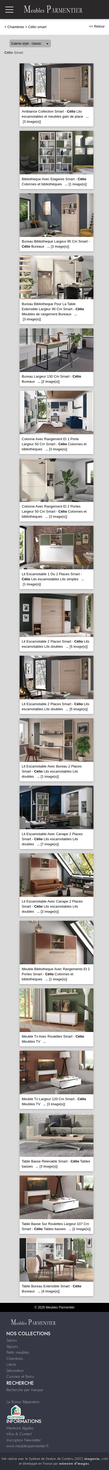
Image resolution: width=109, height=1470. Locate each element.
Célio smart (37, 27)
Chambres (16, 27)
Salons (11, 1340)
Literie (11, 1364)
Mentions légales (20, 1428)
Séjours (12, 1346)
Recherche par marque (24, 1390)
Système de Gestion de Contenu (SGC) (64, 1458)
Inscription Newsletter (23, 1440)
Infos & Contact (19, 1434)
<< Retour (97, 26)
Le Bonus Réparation (22, 1402)
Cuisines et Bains (20, 1376)
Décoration (15, 1370)
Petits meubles (17, 1352)
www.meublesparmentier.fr (27, 1446)
